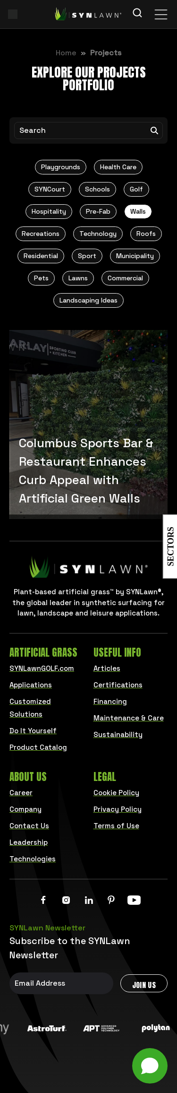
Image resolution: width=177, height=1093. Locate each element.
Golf (136, 189)
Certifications (118, 684)
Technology (98, 233)
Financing (110, 701)
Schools (97, 189)
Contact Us (29, 825)
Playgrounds (60, 167)
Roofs (146, 233)
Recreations (40, 233)
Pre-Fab (98, 211)
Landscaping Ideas (88, 300)
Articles (106, 668)
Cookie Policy (116, 792)
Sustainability (118, 734)
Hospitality (49, 211)
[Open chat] (150, 1066)
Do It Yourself (33, 730)
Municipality (135, 256)
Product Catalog (38, 747)
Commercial (125, 278)
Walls (138, 211)
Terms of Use (116, 825)
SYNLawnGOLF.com (41, 668)
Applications (30, 684)
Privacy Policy (117, 809)
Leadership (28, 842)
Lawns (78, 278)
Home (66, 53)
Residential (41, 256)
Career (21, 792)
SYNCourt (49, 189)
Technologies (32, 858)
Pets (41, 278)
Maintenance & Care (128, 717)
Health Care (118, 167)
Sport (87, 256)
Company (25, 809)
